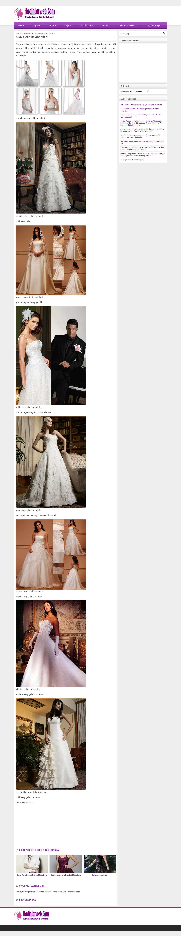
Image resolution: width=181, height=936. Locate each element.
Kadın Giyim (33, 34)
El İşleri (36, 25)
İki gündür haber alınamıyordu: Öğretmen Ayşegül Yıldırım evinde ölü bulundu (140, 136)
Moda (52, 25)
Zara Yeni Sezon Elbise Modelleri (32, 875)
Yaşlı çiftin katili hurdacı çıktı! (132, 160)
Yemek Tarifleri (127, 25)
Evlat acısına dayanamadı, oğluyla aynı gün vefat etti (141, 105)
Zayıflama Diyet (154, 25)
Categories (124, 92)
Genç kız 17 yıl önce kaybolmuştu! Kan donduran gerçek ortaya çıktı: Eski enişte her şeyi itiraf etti (142, 154)
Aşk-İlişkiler (87, 25)
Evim (21, 25)
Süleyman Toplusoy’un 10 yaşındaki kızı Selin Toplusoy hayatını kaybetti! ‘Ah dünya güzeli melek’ (142, 130)
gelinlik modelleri (26, 802)
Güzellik (106, 25)
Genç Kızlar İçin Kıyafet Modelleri (66, 875)
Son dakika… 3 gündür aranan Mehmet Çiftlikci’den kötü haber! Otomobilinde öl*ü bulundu (142, 148)
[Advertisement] (66, 827)
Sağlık (67, 25)
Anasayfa (19, 34)
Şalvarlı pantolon (99, 875)
